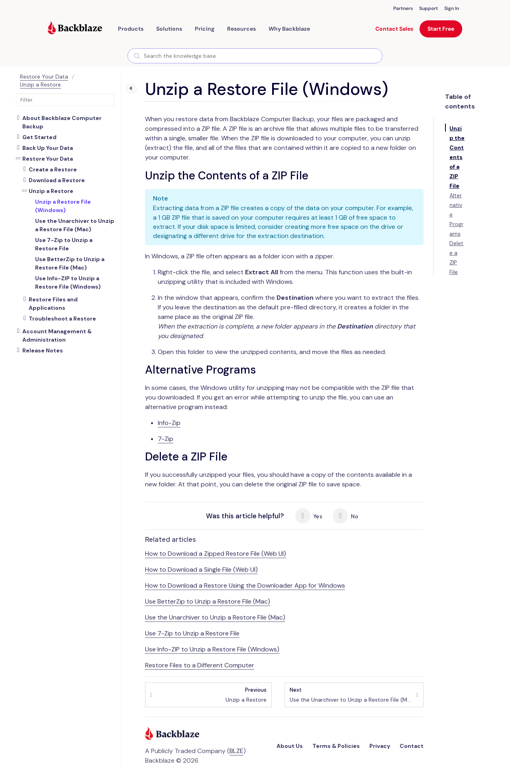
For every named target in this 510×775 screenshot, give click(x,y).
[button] (130, 29)
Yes (308, 515)
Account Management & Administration (57, 335)
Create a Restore (53, 169)
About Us (290, 745)
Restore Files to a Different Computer (199, 665)
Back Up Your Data (47, 147)
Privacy (379, 745)
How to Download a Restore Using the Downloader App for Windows (245, 585)
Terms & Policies (336, 745)
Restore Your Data (44, 76)
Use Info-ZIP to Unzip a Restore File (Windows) (212, 649)
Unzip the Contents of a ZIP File (457, 157)
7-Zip (165, 439)
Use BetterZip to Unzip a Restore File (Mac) (207, 601)
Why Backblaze (289, 28)
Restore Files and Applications (53, 303)
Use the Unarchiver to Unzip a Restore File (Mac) (215, 617)
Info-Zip (169, 423)
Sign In (451, 8)
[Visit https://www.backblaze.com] (75, 28)
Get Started (39, 137)
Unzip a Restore (40, 84)
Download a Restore (57, 180)
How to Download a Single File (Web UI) (201, 569)
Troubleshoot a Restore (62, 318)
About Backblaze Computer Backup (62, 122)
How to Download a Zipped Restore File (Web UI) (215, 553)
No (345, 515)
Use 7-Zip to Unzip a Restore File (192, 633)
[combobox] (255, 55)
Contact (412, 745)
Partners (403, 8)
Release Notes (42, 350)
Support (428, 8)
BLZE (236, 751)
